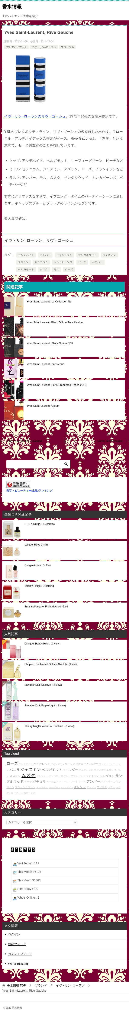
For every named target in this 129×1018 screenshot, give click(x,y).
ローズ (69, 269)
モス (56, 269)
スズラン (23, 262)
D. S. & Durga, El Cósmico (40, 524)
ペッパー (92, 763)
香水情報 (12, 6)
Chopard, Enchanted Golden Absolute (52, 664)
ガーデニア (52, 781)
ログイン (14, 934)
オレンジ (80, 787)
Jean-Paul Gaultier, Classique (24, 441)
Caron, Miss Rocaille (110, 441)
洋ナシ (10, 787)
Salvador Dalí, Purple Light (46, 705)
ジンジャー (42, 776)
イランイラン (64, 254)
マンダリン (107, 775)
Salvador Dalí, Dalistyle (44, 684)
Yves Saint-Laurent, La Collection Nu (49, 301)
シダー (73, 770)
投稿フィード (17, 944)
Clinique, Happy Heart (43, 643)
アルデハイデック (16, 47)
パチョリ (39, 781)
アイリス (102, 787)
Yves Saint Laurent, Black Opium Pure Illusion (55, 322)
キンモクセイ (26, 764)
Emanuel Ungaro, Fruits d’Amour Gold (46, 606)
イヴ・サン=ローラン (44, 47)
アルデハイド (26, 254)
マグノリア (100, 770)
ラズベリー (107, 781)
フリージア (68, 763)
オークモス (42, 787)
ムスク (44, 269)
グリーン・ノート (68, 781)
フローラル (67, 47)
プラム (111, 787)
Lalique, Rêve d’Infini (36, 544)
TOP (16, 985)
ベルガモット (26, 269)
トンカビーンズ (63, 262)
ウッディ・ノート (108, 764)
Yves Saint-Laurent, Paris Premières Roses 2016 (56, 385)
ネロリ (109, 770)
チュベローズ (56, 776)
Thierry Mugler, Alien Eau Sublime (50, 726)
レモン (117, 781)
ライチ (82, 781)
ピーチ (82, 262)
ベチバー (97, 262)
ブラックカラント (25, 787)
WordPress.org (18, 963)
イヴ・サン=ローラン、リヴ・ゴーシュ (39, 240)
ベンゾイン (67, 787)
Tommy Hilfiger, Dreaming (39, 585)
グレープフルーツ (73, 776)
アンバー (45, 254)
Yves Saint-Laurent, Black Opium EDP (50, 343)
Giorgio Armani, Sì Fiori (38, 565)
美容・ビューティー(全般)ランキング (29, 490)
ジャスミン (109, 254)
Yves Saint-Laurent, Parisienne (45, 364)
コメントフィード (20, 954)
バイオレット (42, 763)
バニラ (15, 770)
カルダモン (55, 787)
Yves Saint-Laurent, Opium (43, 405)
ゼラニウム (41, 262)
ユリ (65, 770)
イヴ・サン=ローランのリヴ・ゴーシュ (35, 116)
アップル (91, 787)
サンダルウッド (87, 254)
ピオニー (81, 763)
